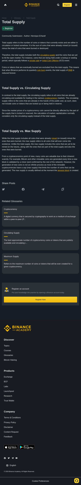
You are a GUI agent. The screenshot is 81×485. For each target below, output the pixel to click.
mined (54, 138)
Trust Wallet (9, 401)
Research (8, 396)
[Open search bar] (57, 5)
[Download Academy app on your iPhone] (11, 447)
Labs (6, 386)
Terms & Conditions (12, 418)
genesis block (63, 170)
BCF (6, 382)
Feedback (8, 437)
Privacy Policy (10, 422)
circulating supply (47, 55)
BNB (70, 70)
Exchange (8, 377)
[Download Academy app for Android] (27, 447)
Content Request (11, 432)
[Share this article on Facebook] (23, 189)
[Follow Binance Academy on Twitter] (9, 458)
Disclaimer (8, 427)
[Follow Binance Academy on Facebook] (5, 458)
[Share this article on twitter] (3, 189)
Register (67, 5)
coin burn (41, 70)
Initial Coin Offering (50, 61)
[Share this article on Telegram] (42, 189)
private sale (34, 61)
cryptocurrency (51, 98)
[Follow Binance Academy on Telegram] (13, 458)
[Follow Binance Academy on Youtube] (16, 458)
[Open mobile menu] (76, 5)
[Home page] (32, 5)
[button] (76, 4)
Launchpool (9, 391)
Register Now (40, 300)
